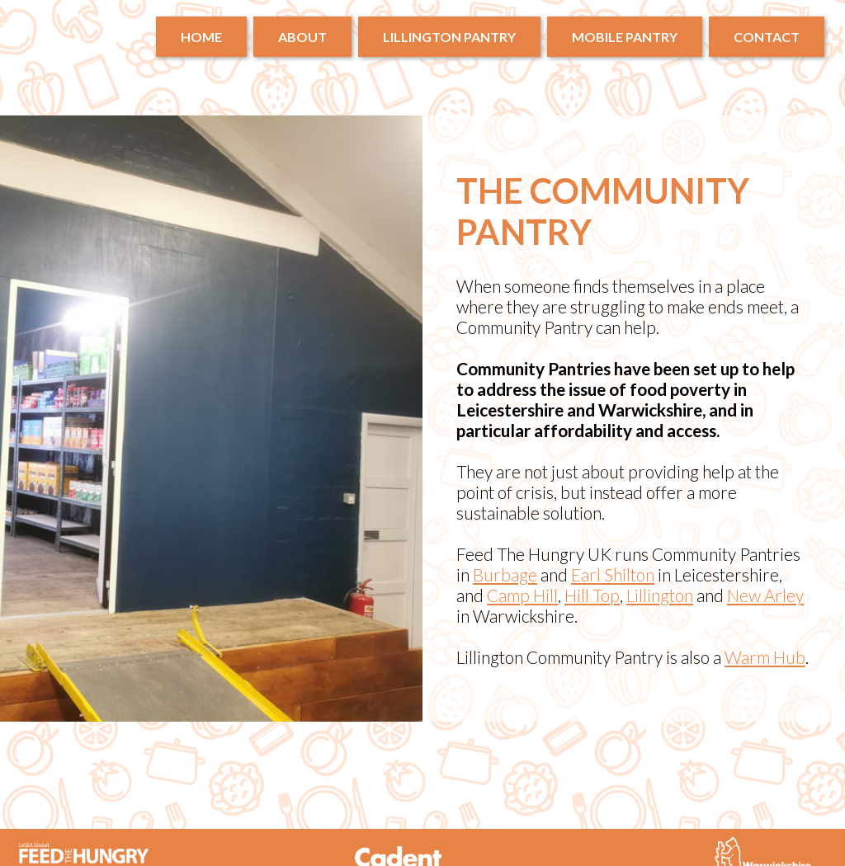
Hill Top (592, 595)
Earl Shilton (612, 574)
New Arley (765, 595)
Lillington (659, 595)
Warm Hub (765, 657)
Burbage (505, 574)
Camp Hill (522, 595)
